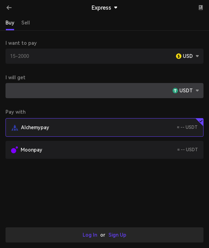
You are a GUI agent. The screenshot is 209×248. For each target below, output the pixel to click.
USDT (186, 90)
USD (188, 56)
